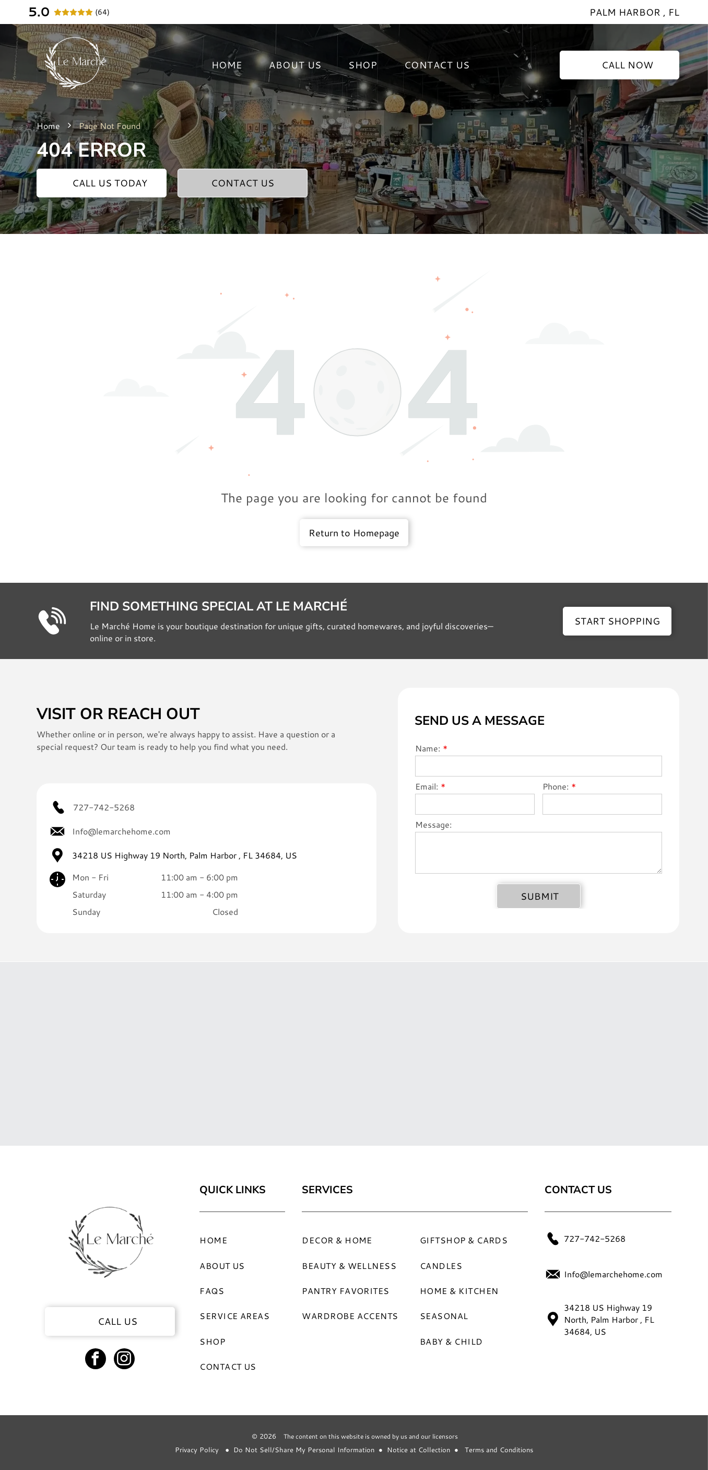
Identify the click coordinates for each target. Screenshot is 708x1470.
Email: (426, 786)
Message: (433, 824)
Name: (427, 748)
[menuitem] (227, 65)
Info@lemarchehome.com (121, 831)
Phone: (555, 786)
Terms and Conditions (499, 1449)
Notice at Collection (418, 1449)
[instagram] (124, 1360)
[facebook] (95, 1360)
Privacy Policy (197, 1449)
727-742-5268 (104, 807)
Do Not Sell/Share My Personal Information (303, 1449)
